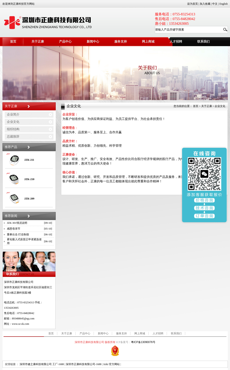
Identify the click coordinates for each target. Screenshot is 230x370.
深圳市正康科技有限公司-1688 (83, 364)
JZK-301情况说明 (17, 222)
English (224, 3)
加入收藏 (205, 3)
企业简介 (13, 114)
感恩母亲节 (13, 228)
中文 (215, 3)
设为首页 (192, 3)
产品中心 (65, 41)
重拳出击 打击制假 (18, 234)
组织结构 (13, 129)
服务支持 (120, 41)
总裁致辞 (13, 136)
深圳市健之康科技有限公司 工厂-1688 (42, 364)
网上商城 (148, 41)
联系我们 (176, 333)
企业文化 (13, 121)
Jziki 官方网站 (111, 364)
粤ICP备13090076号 (143, 342)
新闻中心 (93, 41)
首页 (13, 41)
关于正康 (37, 41)
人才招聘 (176, 41)
